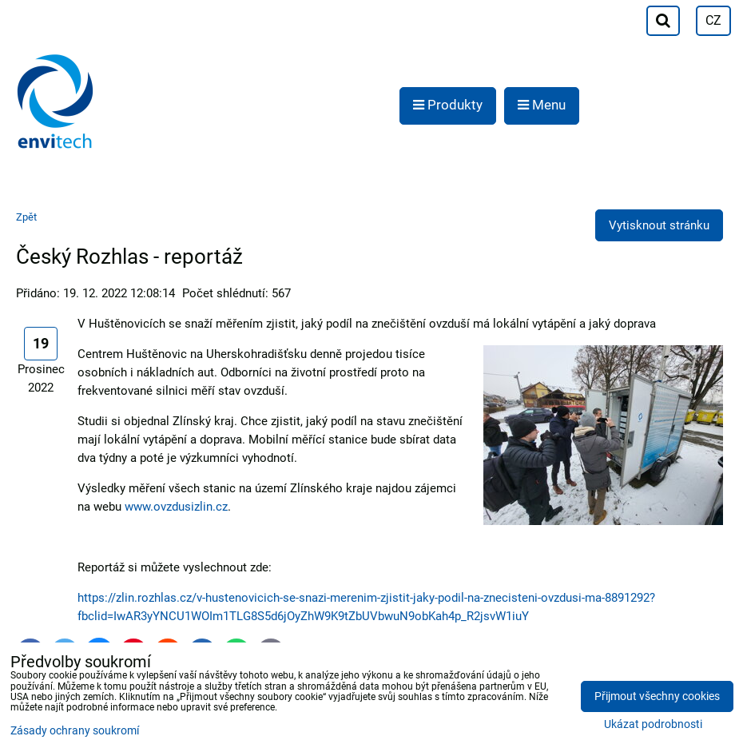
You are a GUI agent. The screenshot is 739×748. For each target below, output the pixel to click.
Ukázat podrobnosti (653, 724)
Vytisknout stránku (659, 225)
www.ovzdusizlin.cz (176, 506)
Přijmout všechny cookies (657, 696)
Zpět (26, 217)
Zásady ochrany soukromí (74, 731)
